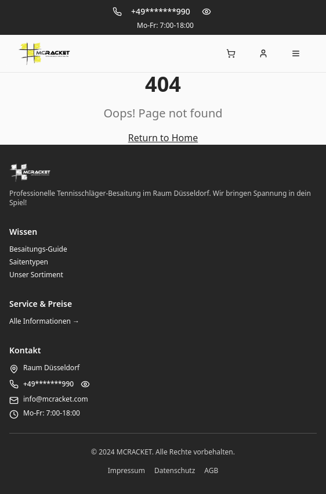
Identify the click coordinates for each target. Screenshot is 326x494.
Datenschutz (174, 470)
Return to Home (163, 137)
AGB (211, 470)
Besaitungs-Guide (38, 249)
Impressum (126, 470)
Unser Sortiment (36, 275)
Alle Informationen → (44, 321)
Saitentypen (28, 262)
